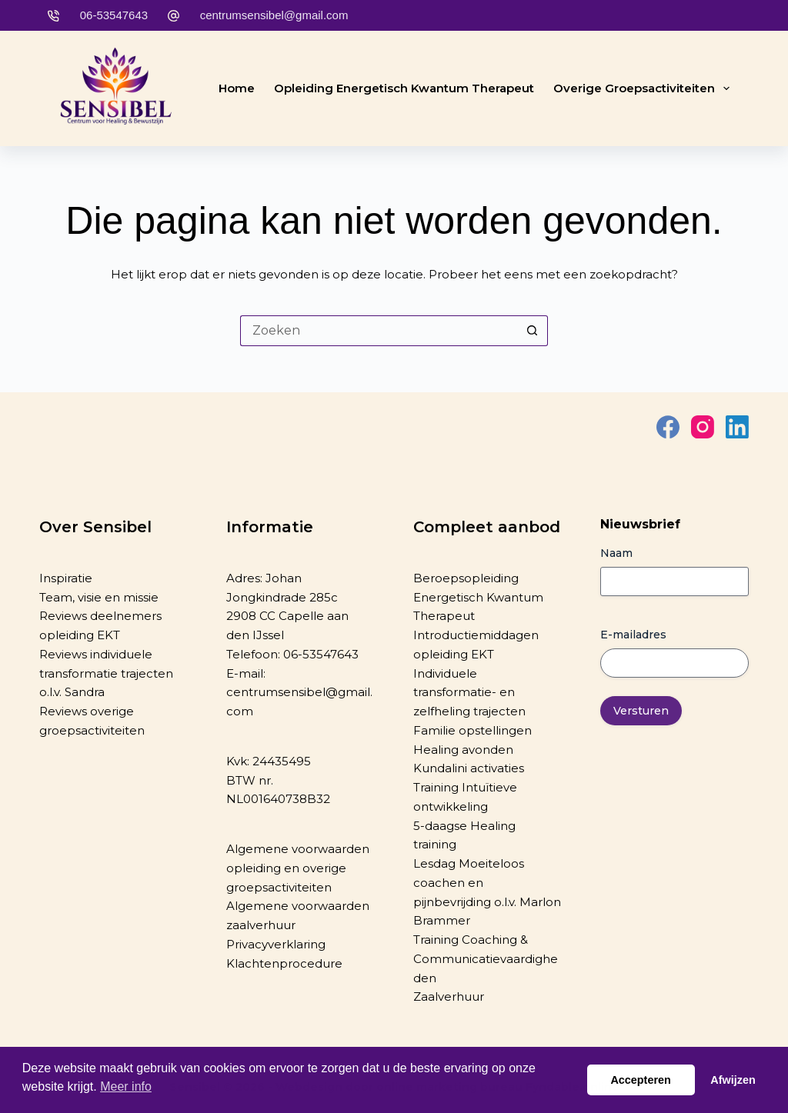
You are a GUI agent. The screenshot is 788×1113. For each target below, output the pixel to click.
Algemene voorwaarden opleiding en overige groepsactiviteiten (297, 868)
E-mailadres (633, 634)
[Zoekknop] (532, 330)
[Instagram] (702, 426)
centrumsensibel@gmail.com (274, 15)
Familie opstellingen (472, 730)
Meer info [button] (126, 1086)
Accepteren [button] (640, 1080)
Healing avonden (463, 749)
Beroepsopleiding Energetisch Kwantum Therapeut (478, 597)
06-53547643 (114, 15)
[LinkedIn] (737, 426)
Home (237, 88)
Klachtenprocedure (284, 963)
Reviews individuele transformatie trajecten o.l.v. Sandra (106, 673)
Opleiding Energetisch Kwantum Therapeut (404, 88)
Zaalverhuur (448, 996)
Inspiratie (65, 578)
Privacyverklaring (276, 944)
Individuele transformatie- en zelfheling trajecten (469, 692)
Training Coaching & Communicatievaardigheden (485, 958)
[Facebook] (667, 426)
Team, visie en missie (99, 597)
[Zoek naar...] (378, 330)
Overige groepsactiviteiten (644, 88)
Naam (616, 553)
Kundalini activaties (468, 768)
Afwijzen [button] (732, 1080)
